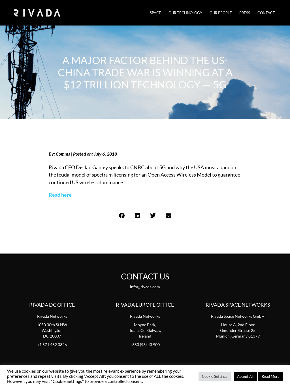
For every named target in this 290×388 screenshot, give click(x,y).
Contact (266, 12)
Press (244, 12)
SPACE (155, 12)
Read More (271, 376)
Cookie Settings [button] (214, 376)
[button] (121, 215)
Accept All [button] (245, 376)
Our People (221, 12)
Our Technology (185, 12)
